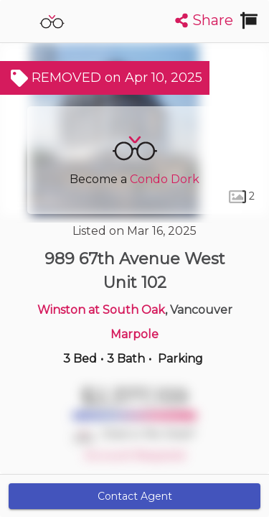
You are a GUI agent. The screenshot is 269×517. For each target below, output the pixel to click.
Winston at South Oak (101, 310)
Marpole (134, 334)
